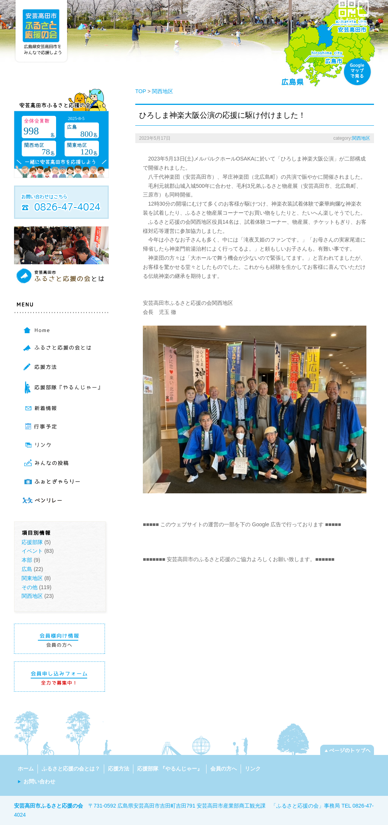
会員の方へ (223, 769)
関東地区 (32, 578)
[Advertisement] (231, 540)
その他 (30, 587)
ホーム (26, 769)
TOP (140, 91)
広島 (27, 569)
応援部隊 (32, 542)
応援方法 (118, 769)
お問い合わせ (39, 781)
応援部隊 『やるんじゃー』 (169, 769)
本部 (27, 560)
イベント (32, 551)
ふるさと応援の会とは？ (71, 769)
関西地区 (32, 596)
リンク (253, 769)
